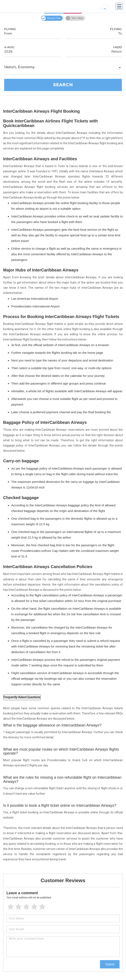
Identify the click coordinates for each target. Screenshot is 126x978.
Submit (109, 964)
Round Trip (51, 18)
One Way (74, 18)
